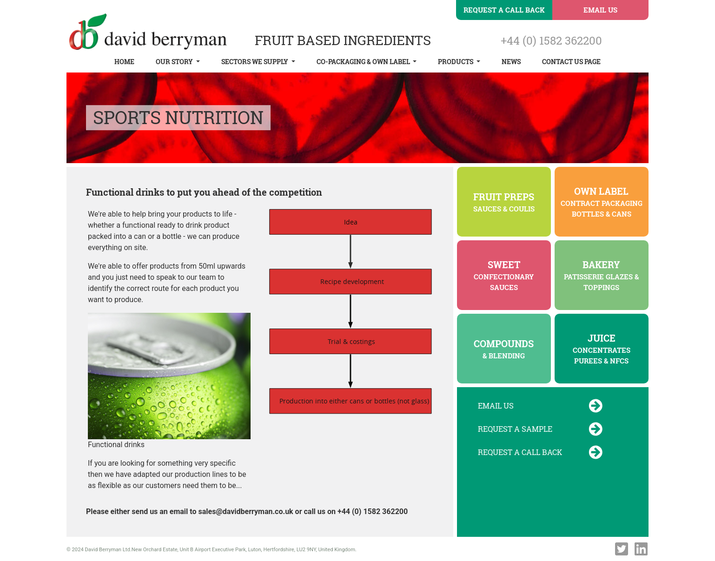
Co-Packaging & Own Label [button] (364, 61)
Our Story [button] (175, 61)
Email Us (600, 9)
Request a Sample (540, 429)
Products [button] (456, 61)
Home (124, 61)
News (511, 61)
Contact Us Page (571, 61)
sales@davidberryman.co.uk (246, 511)
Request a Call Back (504, 9)
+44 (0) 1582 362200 (551, 40)
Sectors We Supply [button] (255, 61)
